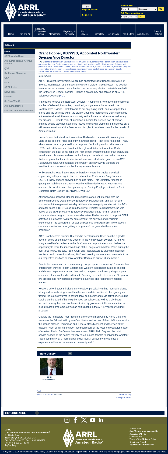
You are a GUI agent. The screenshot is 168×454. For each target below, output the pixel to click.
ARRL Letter (11, 87)
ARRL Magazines (13, 106)
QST (6, 68)
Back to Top (125, 394)
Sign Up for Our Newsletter (142, 445)
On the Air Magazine (15, 73)
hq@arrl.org (10, 445)
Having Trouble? (123, 397)
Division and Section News (18, 110)
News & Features (45, 394)
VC (61, 95)
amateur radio (85, 62)
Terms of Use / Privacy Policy (143, 439)
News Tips (10, 92)
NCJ (6, 82)
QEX (6, 77)
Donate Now (135, 428)
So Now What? (12, 101)
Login (86, 6)
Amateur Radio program (58, 64)
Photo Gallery (47, 353)
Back (39, 391)
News (7, 51)
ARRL (37, 10)
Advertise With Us (138, 434)
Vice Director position (59, 71)
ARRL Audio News (14, 56)
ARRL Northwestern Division (109, 64)
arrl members (89, 64)
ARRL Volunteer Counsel (59, 66)
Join (132, 431)
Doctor (8, 96)
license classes (69, 69)
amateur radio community (103, 62)
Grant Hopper (55, 69)
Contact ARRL (136, 437)
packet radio (98, 69)
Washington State (78, 71)
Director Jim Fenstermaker (82, 66)
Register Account (90, 10)
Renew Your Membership (146, 431)
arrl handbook (76, 64)
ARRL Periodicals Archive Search (18, 62)
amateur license (71, 62)
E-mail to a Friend (138, 442)
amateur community (53, 62)
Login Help (87, 15)
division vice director (104, 66)
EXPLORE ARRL (15, 412)
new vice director (84, 69)
